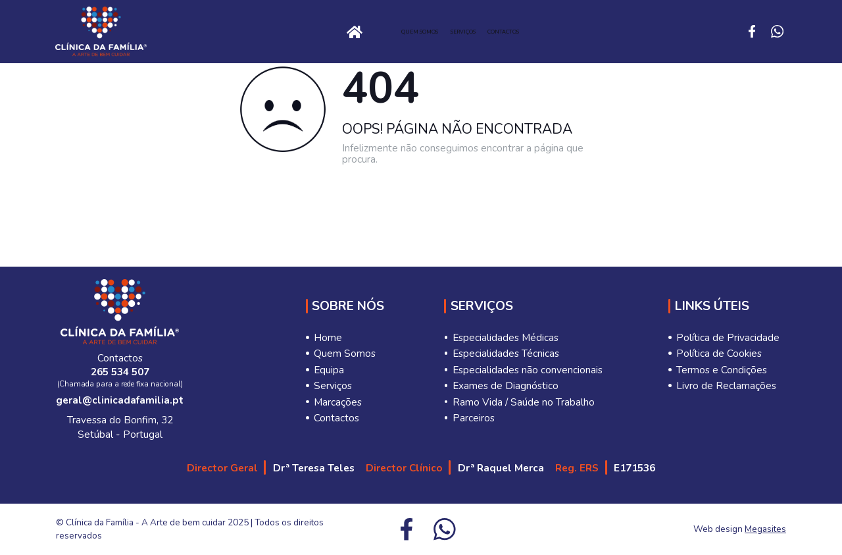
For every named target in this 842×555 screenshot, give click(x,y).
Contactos (578, 31)
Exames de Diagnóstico (505, 385)
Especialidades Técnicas (506, 353)
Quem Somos (384, 31)
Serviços (482, 31)
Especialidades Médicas (505, 337)
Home (239, 31)
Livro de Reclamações (726, 385)
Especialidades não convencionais (528, 370)
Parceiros (474, 418)
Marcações (338, 402)
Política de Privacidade (728, 337)
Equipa (329, 370)
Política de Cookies (719, 353)
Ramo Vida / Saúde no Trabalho (524, 402)
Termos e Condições (721, 370)
